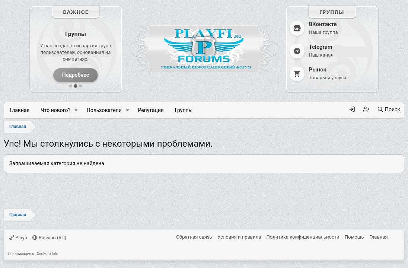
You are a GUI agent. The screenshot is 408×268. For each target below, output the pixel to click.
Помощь (354, 237)
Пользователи (104, 110)
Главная (19, 110)
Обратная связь (194, 237)
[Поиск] (388, 109)
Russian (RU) (49, 237)
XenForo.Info (47, 254)
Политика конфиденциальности (303, 237)
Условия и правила (239, 237)
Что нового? (55, 110)
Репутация (150, 110)
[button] (76, 110)
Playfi (18, 237)
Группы (184, 110)
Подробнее (75, 75)
